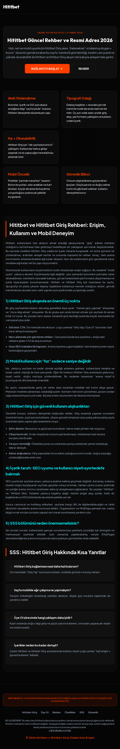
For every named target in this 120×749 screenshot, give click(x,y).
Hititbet (11, 7)
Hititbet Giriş (29, 712)
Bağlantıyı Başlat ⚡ (47, 68)
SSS (82, 712)
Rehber (83, 68)
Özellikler (70, 712)
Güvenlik (93, 712)
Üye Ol (45, 712)
